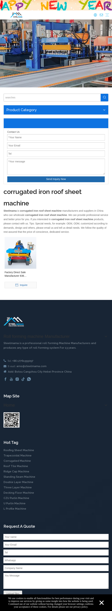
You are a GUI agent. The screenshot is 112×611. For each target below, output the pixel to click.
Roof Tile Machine (16, 464)
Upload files (12, 591)
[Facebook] (5, 377)
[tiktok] (23, 377)
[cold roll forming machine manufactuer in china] (14, 319)
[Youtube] (11, 377)
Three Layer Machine (18, 485)
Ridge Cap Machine (16, 469)
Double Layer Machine (18, 480)
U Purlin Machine (15, 501)
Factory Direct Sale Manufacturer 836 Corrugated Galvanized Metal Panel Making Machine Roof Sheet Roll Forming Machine (18, 272)
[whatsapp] (29, 377)
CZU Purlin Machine (17, 496)
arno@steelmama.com (31, 364)
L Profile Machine (15, 506)
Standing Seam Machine (19, 474)
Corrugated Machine (17, 458)
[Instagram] (17, 377)
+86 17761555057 (22, 358)
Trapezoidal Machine (18, 453)
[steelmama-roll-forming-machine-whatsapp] (11, 417)
